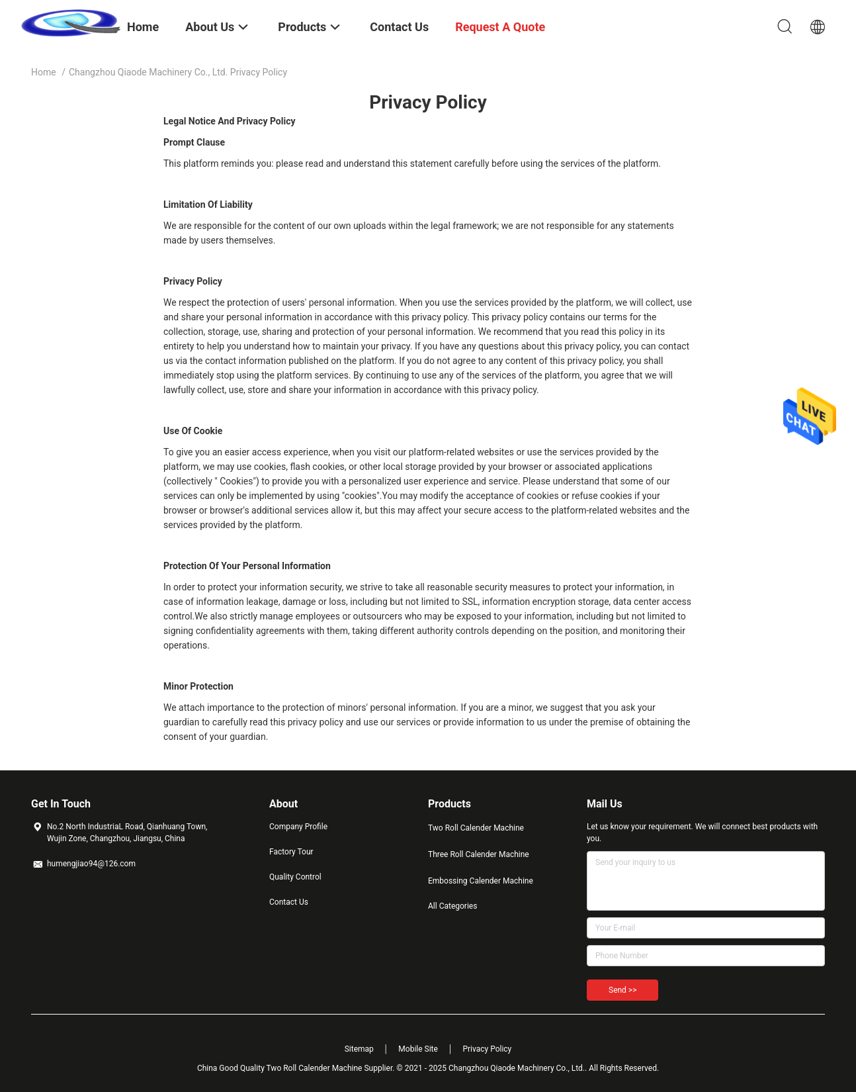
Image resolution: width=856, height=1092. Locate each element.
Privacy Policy (486, 1049)
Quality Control (295, 877)
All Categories (452, 906)
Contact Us (288, 902)
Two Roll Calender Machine (476, 828)
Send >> (622, 990)
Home (43, 72)
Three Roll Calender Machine (478, 854)
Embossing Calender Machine (480, 881)
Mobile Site (418, 1049)
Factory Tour (291, 851)
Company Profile (298, 826)
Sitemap (359, 1049)
